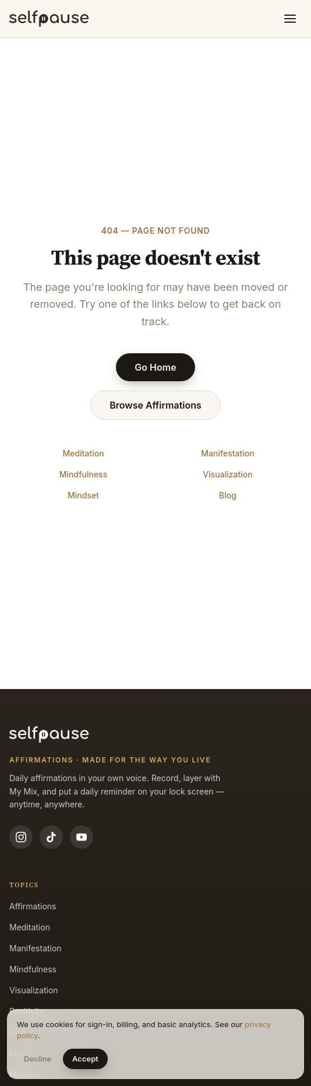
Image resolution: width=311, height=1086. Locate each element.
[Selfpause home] (49, 18)
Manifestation (227, 453)
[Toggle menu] (290, 18)
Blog (227, 495)
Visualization (227, 474)
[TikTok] (51, 837)
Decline (37, 1058)
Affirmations (32, 906)
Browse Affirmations (155, 405)
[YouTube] (81, 837)
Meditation (83, 453)
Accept (85, 1058)
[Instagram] (21, 837)
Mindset (83, 495)
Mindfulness (83, 474)
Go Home (155, 367)
